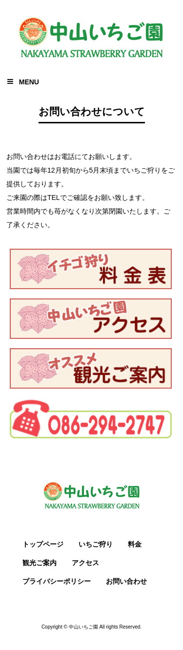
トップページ (42, 544)
